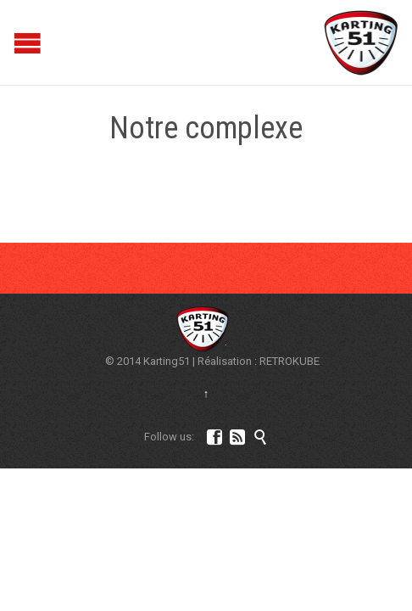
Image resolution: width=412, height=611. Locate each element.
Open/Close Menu (15, 43)
